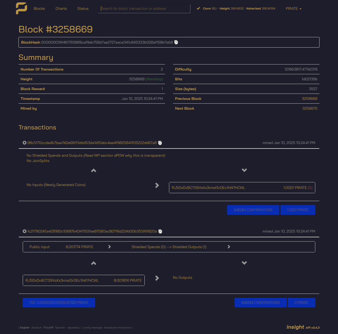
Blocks (39, 8)
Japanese (72, 327)
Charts (61, 8)
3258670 (309, 108)
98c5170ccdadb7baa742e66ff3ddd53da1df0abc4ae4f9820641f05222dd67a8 (92, 142)
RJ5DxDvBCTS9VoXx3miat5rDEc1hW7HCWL (208, 187)
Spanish (59, 327)
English (25, 327)
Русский (48, 327)
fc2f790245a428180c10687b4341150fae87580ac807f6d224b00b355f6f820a (92, 231)
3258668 (309, 98)
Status (82, 8)
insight (303, 326)
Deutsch (36, 327)
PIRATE (293, 8)
